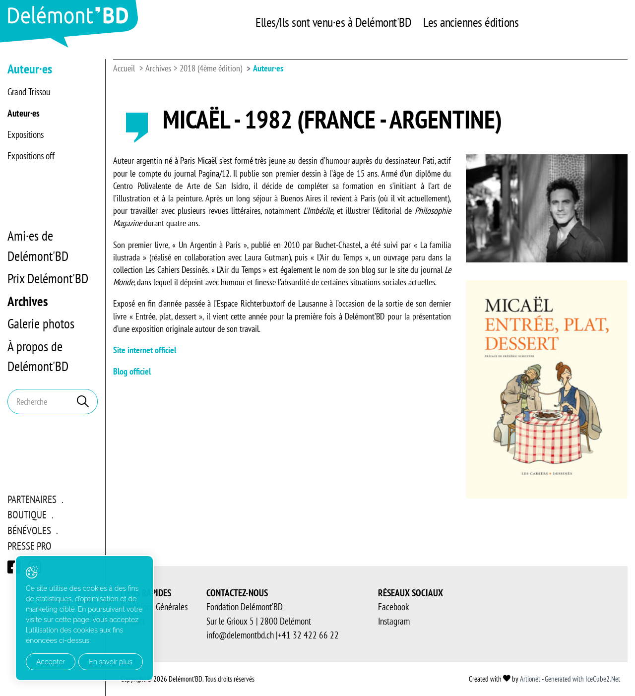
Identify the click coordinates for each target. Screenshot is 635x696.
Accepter (50, 662)
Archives (27, 301)
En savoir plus (110, 662)
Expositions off (31, 156)
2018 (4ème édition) (211, 68)
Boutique (27, 514)
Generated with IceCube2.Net (582, 679)
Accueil (124, 68)
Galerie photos (40, 323)
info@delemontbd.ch (240, 635)
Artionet (530, 679)
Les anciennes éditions (470, 22)
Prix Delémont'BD (47, 278)
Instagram (394, 621)
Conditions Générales (154, 607)
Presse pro (29, 546)
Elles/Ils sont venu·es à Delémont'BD (333, 22)
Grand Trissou (28, 92)
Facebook (393, 607)
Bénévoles (29, 530)
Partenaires (32, 499)
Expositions (25, 134)
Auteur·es (23, 113)
